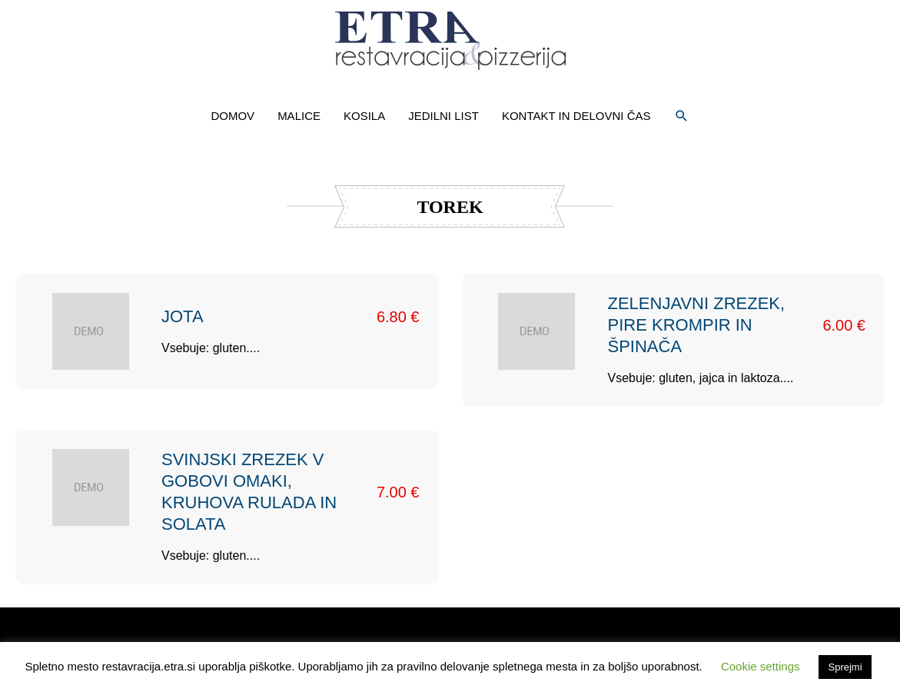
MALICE (298, 115)
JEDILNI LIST (443, 115)
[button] (681, 116)
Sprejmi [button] (845, 667)
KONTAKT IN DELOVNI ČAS (576, 115)
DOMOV (232, 115)
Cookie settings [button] (760, 666)
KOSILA (364, 115)
